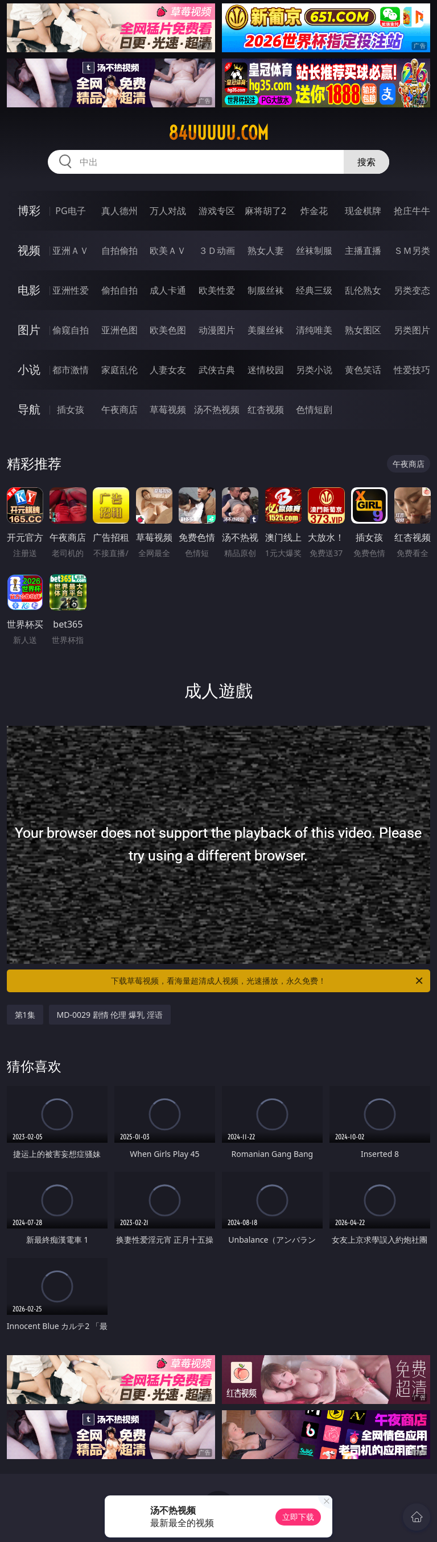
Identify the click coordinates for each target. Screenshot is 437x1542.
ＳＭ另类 (412, 250)
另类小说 (314, 369)
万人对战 (168, 210)
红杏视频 (266, 409)
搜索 (366, 162)
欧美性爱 (217, 290)
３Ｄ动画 (217, 250)
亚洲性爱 (70, 290)
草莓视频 (168, 409)
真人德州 (119, 210)
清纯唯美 (314, 330)
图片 (29, 329)
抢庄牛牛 (412, 210)
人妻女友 (168, 369)
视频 (29, 250)
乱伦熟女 (363, 290)
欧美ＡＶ (168, 250)
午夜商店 (119, 409)
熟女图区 (363, 330)
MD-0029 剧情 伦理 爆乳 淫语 (110, 1014)
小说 (29, 369)
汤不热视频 (217, 409)
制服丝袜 (266, 290)
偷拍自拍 (119, 290)
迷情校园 (266, 369)
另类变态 (412, 290)
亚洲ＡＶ (70, 250)
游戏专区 (217, 210)
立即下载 (298, 1516)
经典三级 (314, 290)
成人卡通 (168, 290)
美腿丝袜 (266, 330)
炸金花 (314, 210)
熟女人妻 (266, 250)
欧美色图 (168, 330)
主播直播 (363, 250)
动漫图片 (217, 330)
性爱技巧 (412, 369)
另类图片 (412, 330)
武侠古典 (217, 369)
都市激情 (70, 369)
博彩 (29, 210)
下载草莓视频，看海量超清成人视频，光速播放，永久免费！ (267, 981)
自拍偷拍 (119, 250)
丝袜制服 (314, 250)
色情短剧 (314, 409)
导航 (29, 409)
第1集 (25, 1014)
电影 (29, 290)
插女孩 (70, 409)
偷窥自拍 (70, 330)
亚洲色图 (119, 330)
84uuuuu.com (218, 133)
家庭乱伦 (119, 369)
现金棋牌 (363, 210)
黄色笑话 (363, 369)
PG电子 (70, 210)
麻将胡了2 (265, 210)
